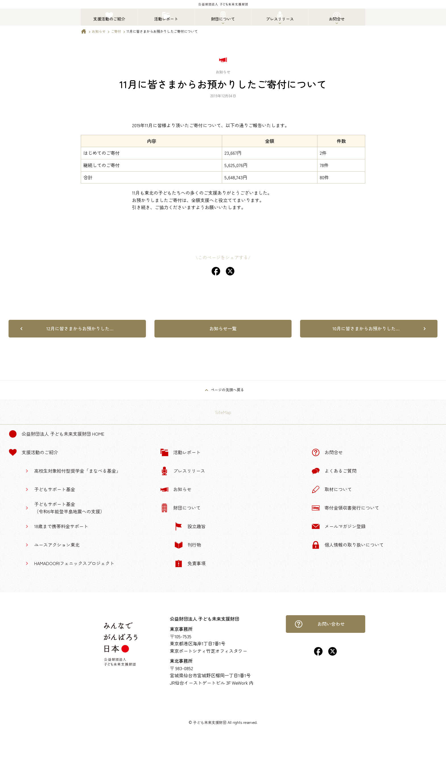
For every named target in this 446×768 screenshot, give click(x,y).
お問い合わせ (319, 624)
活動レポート (180, 452)
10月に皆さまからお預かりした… (366, 328)
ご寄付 (116, 31)
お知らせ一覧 (223, 328)
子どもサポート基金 (54, 489)
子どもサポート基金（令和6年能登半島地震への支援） (69, 508)
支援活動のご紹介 (33, 452)
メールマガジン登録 (338, 526)
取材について (331, 489)
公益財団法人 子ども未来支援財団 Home (56, 434)
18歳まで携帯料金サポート (61, 526)
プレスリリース (182, 471)
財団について (180, 508)
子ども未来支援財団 (209, 722)
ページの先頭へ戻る (227, 389)
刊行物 (187, 545)
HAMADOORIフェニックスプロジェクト (74, 563)
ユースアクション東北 (57, 544)
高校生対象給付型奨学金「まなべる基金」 (77, 470)
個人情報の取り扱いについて (347, 545)
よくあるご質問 (333, 471)
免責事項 (190, 563)
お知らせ (99, 31)
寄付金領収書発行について (345, 508)
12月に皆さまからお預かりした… (79, 328)
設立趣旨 (190, 526)
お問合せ (327, 452)
